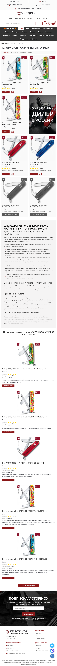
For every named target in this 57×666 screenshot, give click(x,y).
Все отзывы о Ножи (28, 585)
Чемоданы (6, 35)
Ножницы (48, 32)
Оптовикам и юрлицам (23, 18)
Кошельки (23, 35)
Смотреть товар (8, 385)
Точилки (24, 32)
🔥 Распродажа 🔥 (10, 28)
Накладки (15, 32)
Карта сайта (10, 648)
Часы (27, 28)
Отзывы (37, 18)
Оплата (38, 636)
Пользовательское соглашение (16, 653)
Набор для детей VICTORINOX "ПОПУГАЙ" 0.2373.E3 (24, 417)
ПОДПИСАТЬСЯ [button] (28, 614)
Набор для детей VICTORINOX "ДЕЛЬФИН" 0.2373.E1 (24, 559)
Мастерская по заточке (46, 35)
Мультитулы (36, 28)
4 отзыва (13, 88)
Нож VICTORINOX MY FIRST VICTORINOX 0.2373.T (23, 463)
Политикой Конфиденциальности (37, 618)
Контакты (46, 18)
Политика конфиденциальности (45, 650)
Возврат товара (40, 638)
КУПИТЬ (6, 91)
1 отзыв (41, 168)
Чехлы (7, 32)
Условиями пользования (26, 619)
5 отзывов (13, 168)
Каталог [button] (9, 18)
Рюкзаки (32, 32)
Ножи (21, 28)
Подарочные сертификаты (28, 39)
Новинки (38, 645)
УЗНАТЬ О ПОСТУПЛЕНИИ (10, 214)
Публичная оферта (12, 650)
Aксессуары (32, 35)
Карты (40, 32)
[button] (14, 5)
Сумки (15, 35)
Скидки (38, 648)
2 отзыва (13, 128)
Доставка (38, 633)
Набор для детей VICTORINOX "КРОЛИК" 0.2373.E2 (24, 369)
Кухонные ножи (48, 28)
